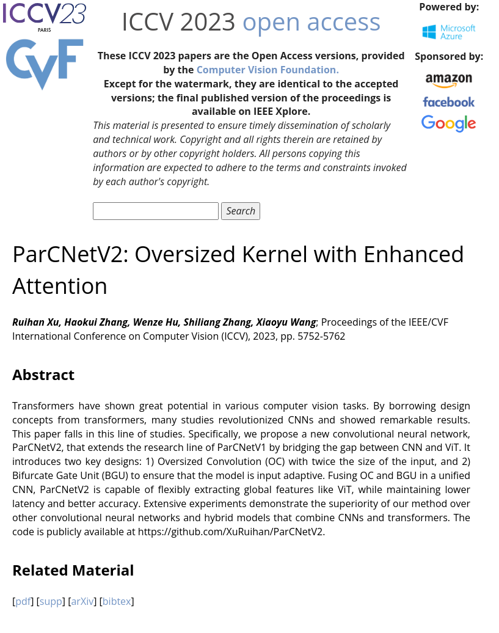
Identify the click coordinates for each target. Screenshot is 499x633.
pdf (23, 601)
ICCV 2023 (179, 21)
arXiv (82, 601)
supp (51, 601)
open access (311, 21)
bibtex (117, 601)
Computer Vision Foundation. (268, 69)
